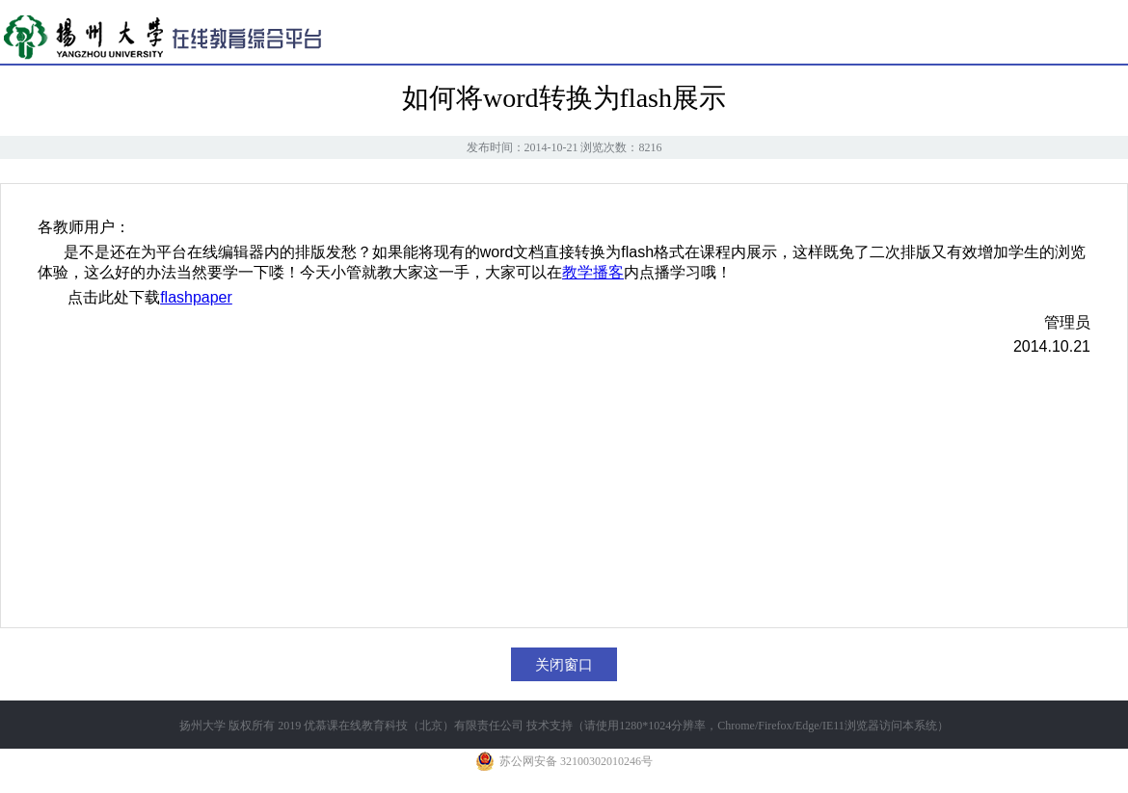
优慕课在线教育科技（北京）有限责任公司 (414, 725)
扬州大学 (202, 725)
